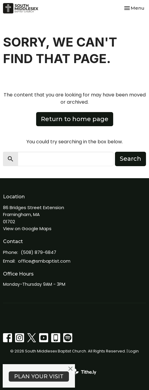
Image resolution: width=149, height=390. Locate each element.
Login (134, 351)
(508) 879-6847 (38, 252)
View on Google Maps (27, 228)
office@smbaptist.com (44, 261)
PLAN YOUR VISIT (39, 376)
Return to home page (74, 119)
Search (130, 158)
